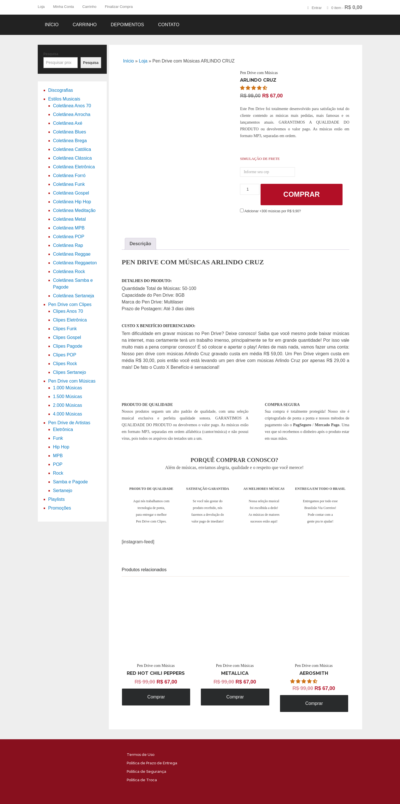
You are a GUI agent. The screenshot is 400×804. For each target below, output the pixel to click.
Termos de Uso (140, 754)
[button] (254, 88)
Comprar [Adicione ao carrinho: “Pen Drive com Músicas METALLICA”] (235, 696)
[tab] (140, 244)
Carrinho (89, 7)
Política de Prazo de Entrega (152, 763)
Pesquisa (50, 54)
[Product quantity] (249, 189)
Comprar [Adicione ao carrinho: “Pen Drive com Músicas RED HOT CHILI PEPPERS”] (156, 696)
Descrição (140, 243)
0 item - (346, 7)
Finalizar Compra (119, 7)
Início (52, 24)
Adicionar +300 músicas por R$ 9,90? (270, 211)
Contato (168, 24)
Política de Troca (142, 780)
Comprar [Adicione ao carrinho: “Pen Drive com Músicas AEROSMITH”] (314, 703)
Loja (41, 7)
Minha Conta (63, 7)
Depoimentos (127, 24)
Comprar (301, 194)
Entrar (317, 8)
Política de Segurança (146, 771)
